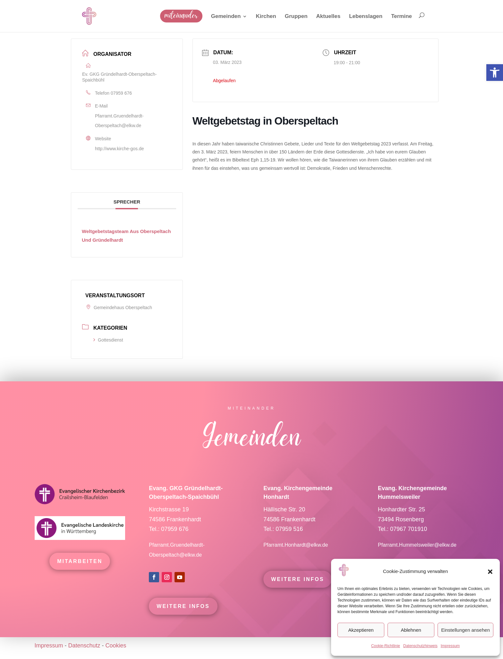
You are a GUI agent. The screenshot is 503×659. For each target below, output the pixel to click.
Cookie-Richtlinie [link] (385, 646)
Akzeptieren (360, 630)
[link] (494, 72)
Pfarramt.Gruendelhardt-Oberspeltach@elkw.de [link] (119, 120)
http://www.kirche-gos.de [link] (119, 148)
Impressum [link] (450, 646)
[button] (490, 571)
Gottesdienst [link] (108, 340)
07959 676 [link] (121, 93)
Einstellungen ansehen (465, 630)
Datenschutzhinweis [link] (420, 646)
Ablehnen (411, 630)
